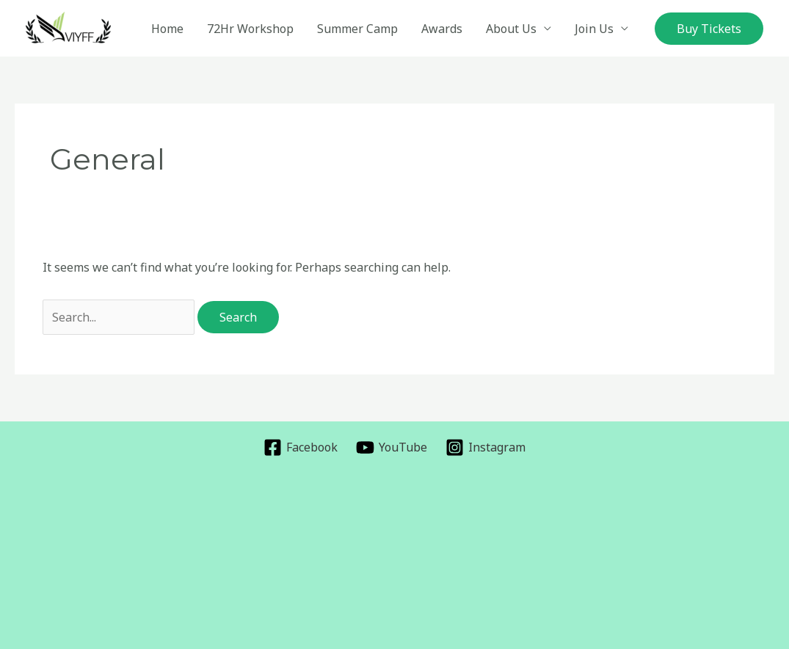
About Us (511, 29)
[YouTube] (392, 447)
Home (167, 29)
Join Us (594, 29)
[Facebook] (301, 447)
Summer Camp (357, 29)
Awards (441, 29)
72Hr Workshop (250, 29)
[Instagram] (485, 447)
